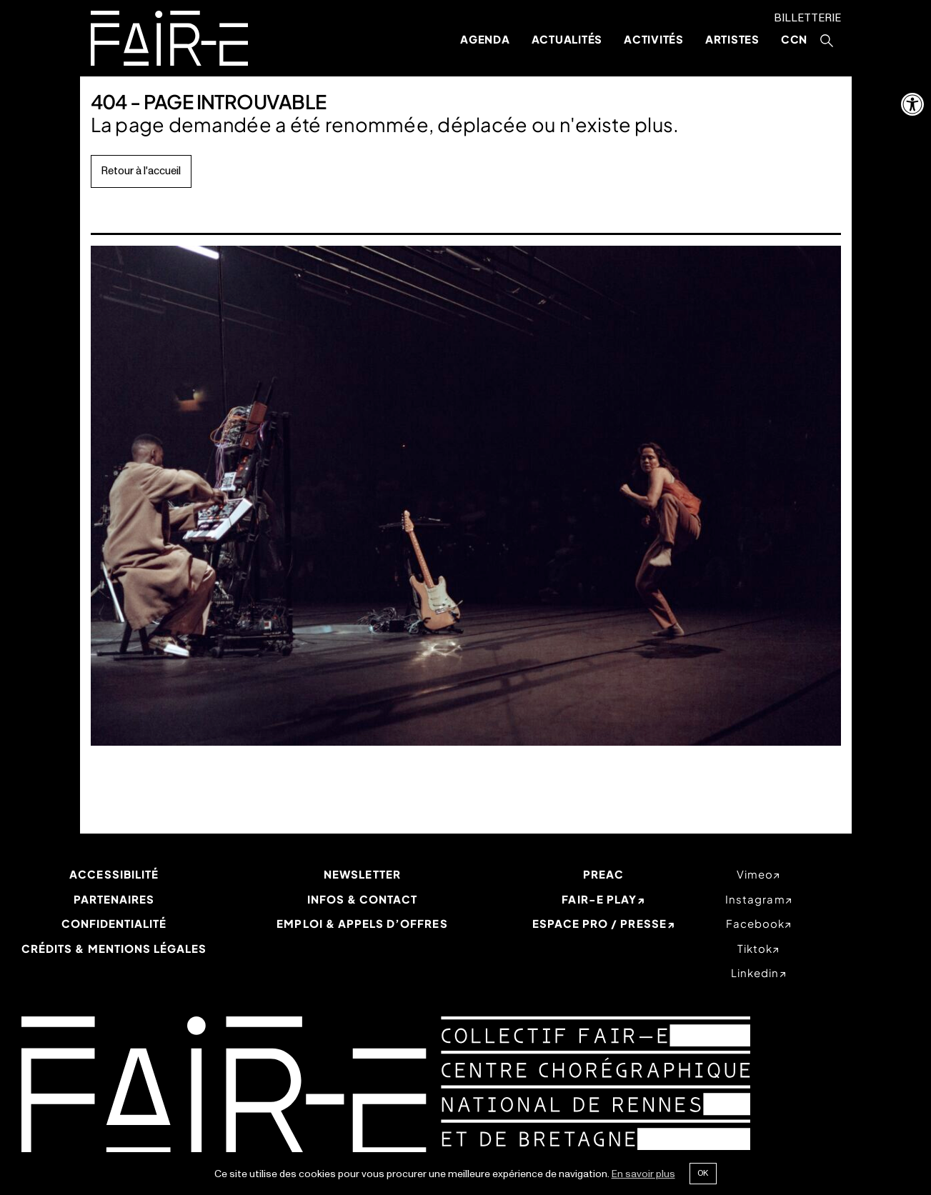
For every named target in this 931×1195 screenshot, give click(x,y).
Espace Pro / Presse (599, 923)
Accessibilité (114, 874)
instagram (755, 899)
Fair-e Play (599, 899)
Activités (654, 39)
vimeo (755, 874)
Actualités (567, 39)
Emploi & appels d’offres (362, 923)
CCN (794, 39)
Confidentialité (114, 923)
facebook (755, 923)
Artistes (732, 39)
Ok (703, 1173)
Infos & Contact (362, 899)
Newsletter (362, 874)
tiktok (754, 948)
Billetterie (807, 18)
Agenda (485, 39)
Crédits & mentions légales (113, 948)
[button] (912, 104)
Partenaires (114, 899)
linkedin (755, 972)
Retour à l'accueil (141, 171)
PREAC (603, 874)
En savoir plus (643, 1174)
